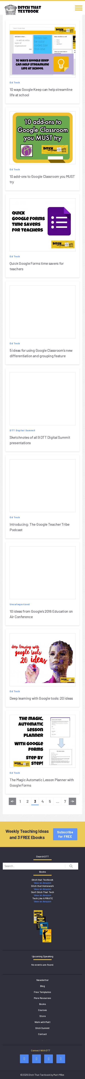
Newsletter (42, 979)
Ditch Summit (42, 1028)
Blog (42, 985)
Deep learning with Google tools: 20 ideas (41, 698)
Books (42, 1003)
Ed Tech (15, 82)
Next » (72, 802)
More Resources (42, 997)
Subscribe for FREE (65, 834)
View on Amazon (42, 882)
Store (42, 1015)
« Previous (12, 802)
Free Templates (42, 991)
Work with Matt (42, 1022)
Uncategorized (20, 604)
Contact (42, 1034)
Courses (42, 1009)
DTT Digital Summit (22, 430)
